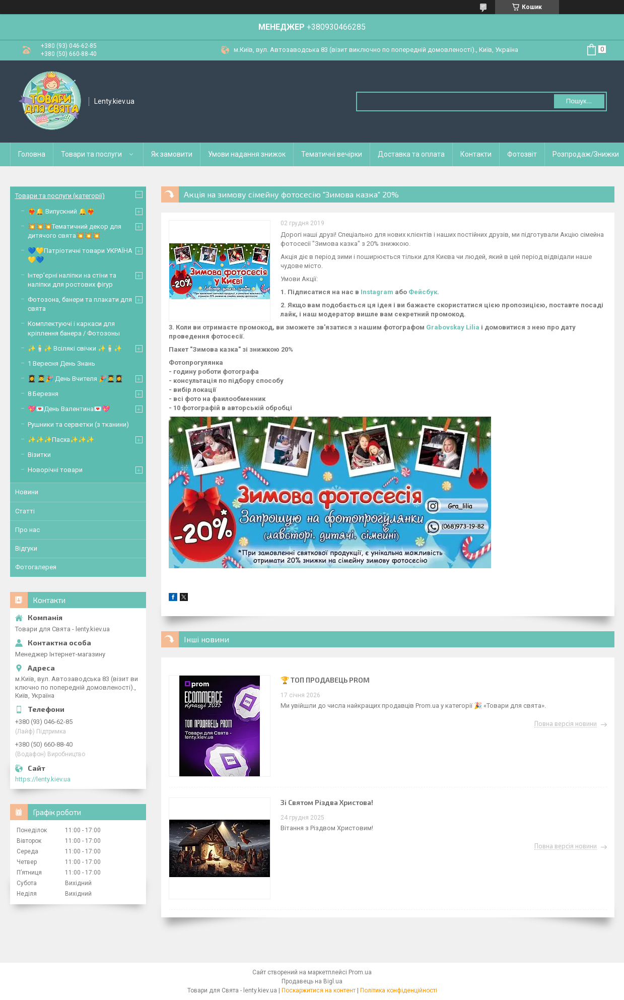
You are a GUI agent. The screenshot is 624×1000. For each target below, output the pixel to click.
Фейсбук (422, 292)
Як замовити (171, 154)
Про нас (27, 530)
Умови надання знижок (247, 154)
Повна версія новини (565, 723)
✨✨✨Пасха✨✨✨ (61, 439)
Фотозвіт (522, 154)
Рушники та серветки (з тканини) (78, 424)
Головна (31, 154)
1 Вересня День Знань (61, 363)
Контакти (476, 154)
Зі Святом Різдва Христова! (327, 802)
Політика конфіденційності (398, 990)
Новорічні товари (55, 470)
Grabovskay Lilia (452, 327)
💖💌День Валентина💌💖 (69, 409)
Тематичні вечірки (331, 154)
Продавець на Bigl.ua (312, 981)
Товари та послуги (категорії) (60, 195)
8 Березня (43, 393)
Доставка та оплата (411, 154)
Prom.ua (360, 972)
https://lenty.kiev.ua (43, 779)
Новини (26, 492)
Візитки (39, 454)
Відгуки (26, 548)
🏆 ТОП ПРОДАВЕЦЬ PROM (325, 680)
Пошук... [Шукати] (579, 101)
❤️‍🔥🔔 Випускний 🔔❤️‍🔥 (61, 211)
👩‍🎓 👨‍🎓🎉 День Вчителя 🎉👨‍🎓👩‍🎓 (75, 378)
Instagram (377, 292)
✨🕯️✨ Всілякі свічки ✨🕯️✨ (75, 348)
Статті (25, 511)
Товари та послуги (91, 154)
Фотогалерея (35, 567)
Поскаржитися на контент (319, 990)
